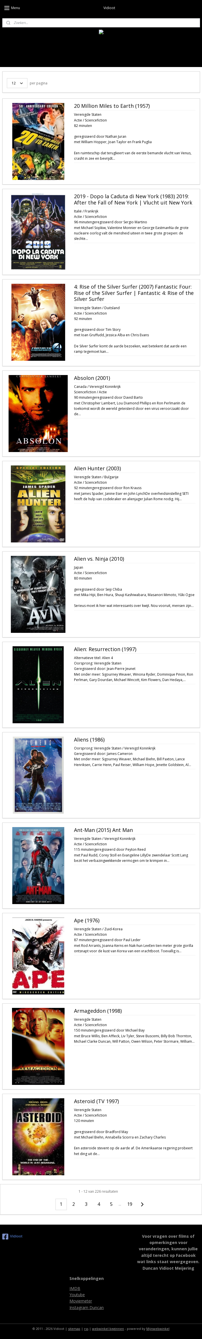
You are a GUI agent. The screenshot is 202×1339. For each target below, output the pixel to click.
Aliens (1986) (89, 740)
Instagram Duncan (86, 1307)
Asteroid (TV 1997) (96, 1101)
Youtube (77, 1294)
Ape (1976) (86, 920)
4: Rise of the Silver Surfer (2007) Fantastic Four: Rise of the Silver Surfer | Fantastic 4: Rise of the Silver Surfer (134, 293)
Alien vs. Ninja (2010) (99, 559)
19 (129, 1204)
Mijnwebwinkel (157, 1328)
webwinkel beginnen (108, 1328)
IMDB (74, 1288)
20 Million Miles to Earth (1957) (112, 106)
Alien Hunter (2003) (97, 468)
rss (86, 1328)
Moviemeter (80, 1301)
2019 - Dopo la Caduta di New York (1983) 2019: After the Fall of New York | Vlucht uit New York (133, 199)
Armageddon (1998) (98, 1011)
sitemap (74, 1328)
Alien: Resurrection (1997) (105, 649)
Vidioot (12, 1236)
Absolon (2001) (92, 378)
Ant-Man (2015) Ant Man (103, 830)
